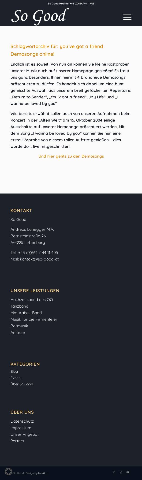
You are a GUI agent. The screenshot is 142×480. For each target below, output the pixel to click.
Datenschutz (22, 421)
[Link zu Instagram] (120, 472)
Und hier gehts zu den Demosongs (71, 156)
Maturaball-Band (26, 312)
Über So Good (22, 384)
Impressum (22, 427)
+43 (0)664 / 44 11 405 (38, 252)
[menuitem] (125, 16)
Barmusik (19, 325)
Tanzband (19, 306)
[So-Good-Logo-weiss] (59, 16)
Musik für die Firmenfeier (34, 319)
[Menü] (125, 16)
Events (16, 378)
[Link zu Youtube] (127, 472)
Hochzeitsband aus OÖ (32, 299)
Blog (14, 371)
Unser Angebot (25, 434)
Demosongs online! (32, 54)
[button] (8, 471)
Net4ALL (42, 473)
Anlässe (18, 332)
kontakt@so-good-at (39, 259)
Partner (18, 440)
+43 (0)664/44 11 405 (82, 3)
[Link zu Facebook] (113, 472)
